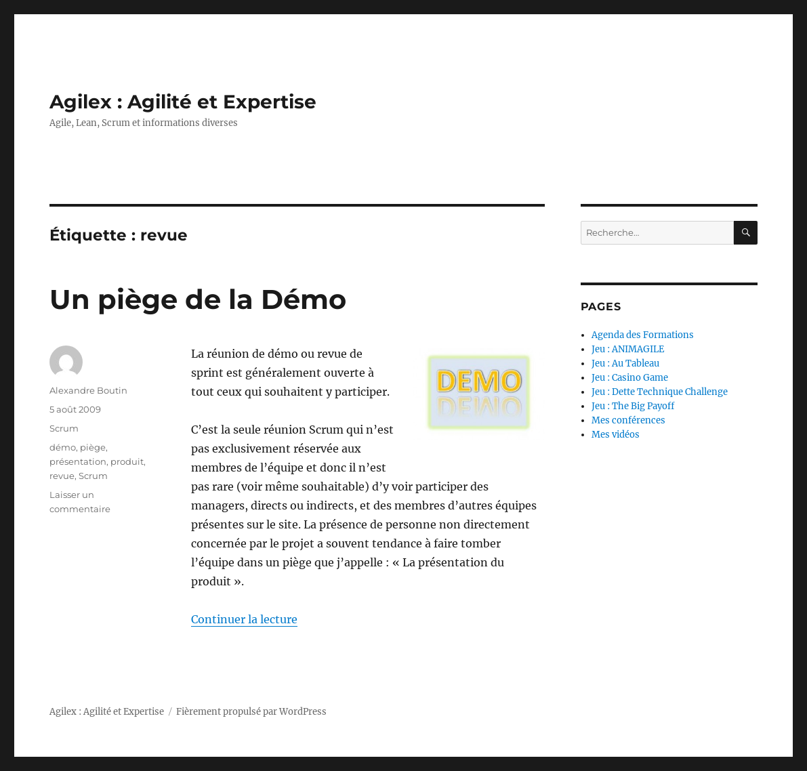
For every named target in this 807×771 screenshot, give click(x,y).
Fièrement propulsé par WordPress (251, 711)
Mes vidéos (616, 434)
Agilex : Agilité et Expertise (182, 101)
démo (62, 447)
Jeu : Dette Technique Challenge (660, 392)
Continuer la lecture (244, 619)
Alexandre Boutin (88, 390)
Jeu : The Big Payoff (633, 406)
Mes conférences (628, 420)
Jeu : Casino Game (630, 377)
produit (127, 461)
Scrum (64, 428)
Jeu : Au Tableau (625, 363)
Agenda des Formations (643, 335)
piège (93, 447)
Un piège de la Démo (197, 299)
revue (62, 475)
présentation (77, 461)
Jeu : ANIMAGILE (628, 349)
